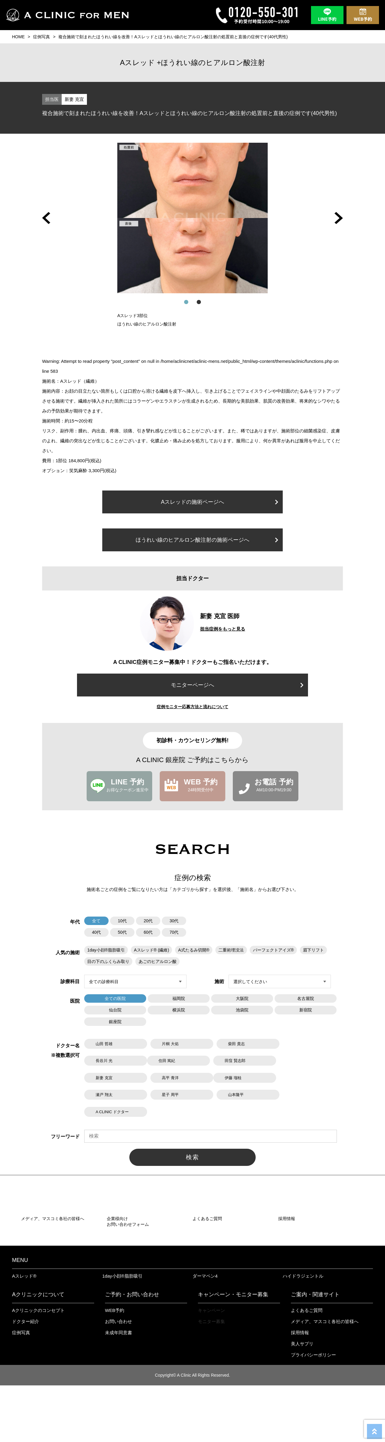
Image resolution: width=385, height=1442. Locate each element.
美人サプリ (302, 1400)
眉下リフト (313, 949)
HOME (18, 36)
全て (96, 920)
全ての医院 (115, 998)
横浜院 (178, 1009)
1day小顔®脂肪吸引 (106, 949)
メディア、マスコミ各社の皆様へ (325, 1378)
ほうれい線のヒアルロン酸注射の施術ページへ (207, 540)
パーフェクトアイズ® (272, 949)
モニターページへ (237, 685)
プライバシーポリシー (313, 1411)
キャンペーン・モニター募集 (233, 1351)
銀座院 (115, 1021)
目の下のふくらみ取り (108, 961)
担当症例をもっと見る (222, 628)
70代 (174, 932)
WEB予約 (114, 1366)
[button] (46, 218)
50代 (122, 932)
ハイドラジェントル (303, 1332)
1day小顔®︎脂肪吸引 (122, 1332)
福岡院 (178, 998)
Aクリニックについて (38, 1351)
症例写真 (41, 36)
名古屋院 (305, 998)
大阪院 (242, 998)
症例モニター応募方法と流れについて (192, 706)
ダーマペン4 (204, 1332)
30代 (174, 920)
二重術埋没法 (230, 949)
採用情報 (300, 1389)
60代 (148, 932)
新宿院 (305, 1009)
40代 (96, 932)
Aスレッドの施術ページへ (219, 502)
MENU (20, 1317)
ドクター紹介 (25, 1378)
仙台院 (115, 1009)
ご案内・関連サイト (315, 1351)
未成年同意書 (118, 1389)
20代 (148, 920)
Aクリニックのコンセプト (38, 1366)
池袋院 (242, 1009)
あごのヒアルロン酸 (157, 961)
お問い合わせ (118, 1378)
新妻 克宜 (74, 99)
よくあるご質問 (306, 1366)
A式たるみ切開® (193, 949)
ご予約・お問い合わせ (132, 1351)
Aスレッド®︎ (24, 1332)
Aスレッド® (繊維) (151, 949)
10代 (122, 920)
